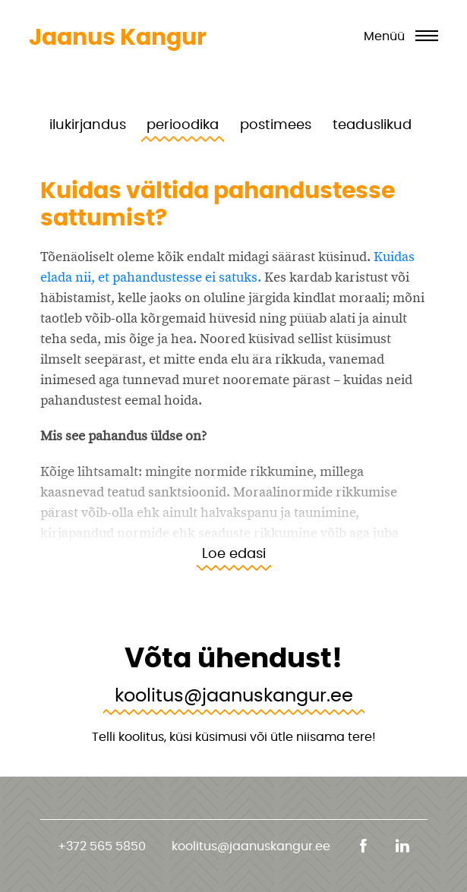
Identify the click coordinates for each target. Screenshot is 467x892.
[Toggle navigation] (401, 38)
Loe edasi (234, 553)
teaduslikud (372, 124)
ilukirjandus (87, 124)
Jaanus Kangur (118, 37)
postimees (275, 124)
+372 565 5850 (102, 846)
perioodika (183, 124)
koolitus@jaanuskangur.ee (234, 695)
